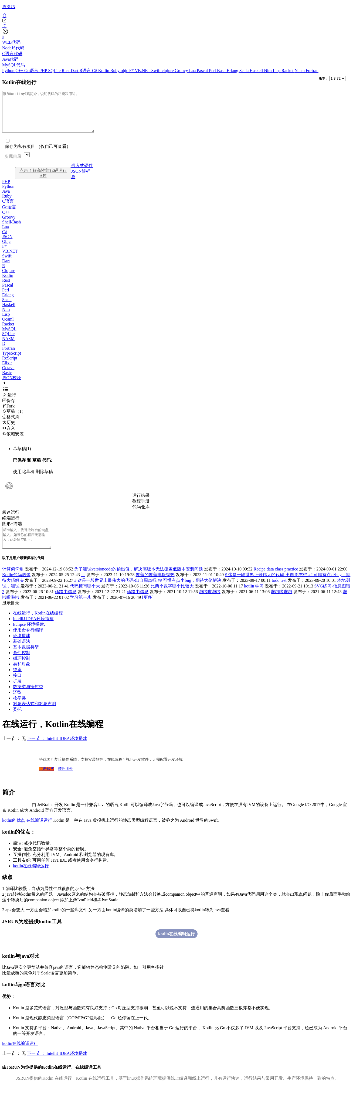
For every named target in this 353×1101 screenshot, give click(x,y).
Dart (75, 70)
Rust (66, 70)
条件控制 (21, 664)
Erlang (233, 70)
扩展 (17, 693)
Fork (8, 414)
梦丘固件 (65, 781)
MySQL (9, 337)
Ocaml (8, 327)
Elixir (7, 371)
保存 (8, 408)
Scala (244, 70)
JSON (7, 244)
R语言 (85, 70)
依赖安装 (13, 442)
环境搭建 (21, 647)
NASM (8, 346)
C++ (19, 70)
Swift (156, 70)
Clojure (8, 278)
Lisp (277, 70)
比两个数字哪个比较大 (172, 598)
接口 (17, 687)
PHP (43, 70)
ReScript (9, 366)
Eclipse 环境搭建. (29, 636)
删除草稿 (44, 479)
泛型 (17, 704)
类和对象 (21, 676)
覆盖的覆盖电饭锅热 (155, 587)
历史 (8, 430)
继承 (17, 681)
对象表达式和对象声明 (34, 715)
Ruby (115, 70)
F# (132, 70)
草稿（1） (14, 419)
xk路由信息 (65, 604)
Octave (8, 375)
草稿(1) (22, 456)
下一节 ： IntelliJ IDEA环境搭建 (57, 750)
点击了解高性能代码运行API (43, 181)
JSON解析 (80, 179)
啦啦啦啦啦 (209, 604)
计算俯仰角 (13, 581)
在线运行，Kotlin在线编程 (38, 625)
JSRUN (8, 6)
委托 (17, 721)
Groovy (182, 70)
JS (73, 184)
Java (6, 199)
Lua (193, 70)
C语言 (8, 209)
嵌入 (8, 436)
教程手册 (141, 509)
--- (83, 587)
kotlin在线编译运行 (31, 878)
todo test (279, 592)
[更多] (148, 609)
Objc (6, 249)
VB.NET (143, 70)
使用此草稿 (24, 479)
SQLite (55, 70)
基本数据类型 (26, 659)
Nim (268, 70)
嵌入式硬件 (82, 173)
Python (8, 70)
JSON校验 (11, 385)
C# (95, 70)
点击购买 (46, 781)
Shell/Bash (11, 230)
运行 (9, 403)
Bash (222, 70)
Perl (213, 70)
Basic (7, 380)
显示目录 (10, 615)
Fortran (312, 70)
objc (125, 70)
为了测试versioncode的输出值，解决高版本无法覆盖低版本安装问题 (138, 581)
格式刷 (10, 425)
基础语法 (21, 653)
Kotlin (104, 70)
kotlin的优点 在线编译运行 (27, 832)
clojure (168, 70)
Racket (287, 70)
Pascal (203, 70)
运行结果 (141, 503)
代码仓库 (141, 514)
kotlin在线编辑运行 (176, 946)
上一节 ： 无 (14, 750)
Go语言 (31, 70)
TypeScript (11, 361)
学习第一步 (80, 609)
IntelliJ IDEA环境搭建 (33, 630)
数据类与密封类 (28, 698)
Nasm (300, 70)
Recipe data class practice (276, 581)
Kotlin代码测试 (16, 587)
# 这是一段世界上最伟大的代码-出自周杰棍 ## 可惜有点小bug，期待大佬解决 (147, 592)
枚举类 (19, 710)
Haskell (257, 70)
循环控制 (21, 670)
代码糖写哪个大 (85, 598)
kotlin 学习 (254, 598)
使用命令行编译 (28, 642)
